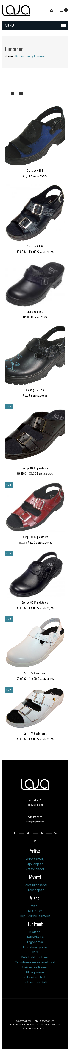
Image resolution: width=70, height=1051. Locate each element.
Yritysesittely (35, 859)
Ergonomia (35, 942)
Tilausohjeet (35, 890)
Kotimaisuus (35, 937)
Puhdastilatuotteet (35, 957)
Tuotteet (35, 932)
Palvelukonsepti (35, 885)
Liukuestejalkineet (35, 967)
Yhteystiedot (35, 869)
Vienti (35, 906)
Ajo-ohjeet (35, 864)
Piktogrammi (35, 972)
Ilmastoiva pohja (35, 947)
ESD (35, 952)
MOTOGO (35, 911)
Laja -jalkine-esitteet (35, 916)
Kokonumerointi (35, 982)
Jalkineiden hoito (35, 977)
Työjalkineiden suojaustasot (35, 962)
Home (9, 56)
